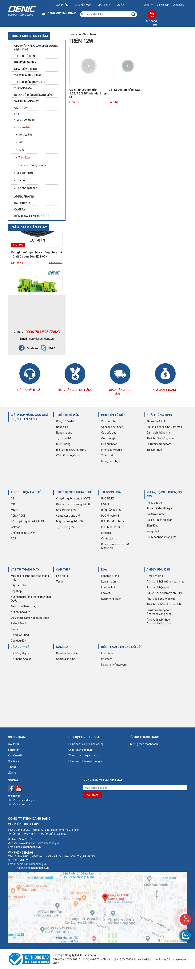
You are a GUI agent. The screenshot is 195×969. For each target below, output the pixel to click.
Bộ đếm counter (156, 514)
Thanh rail (107, 455)
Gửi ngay (92, 794)
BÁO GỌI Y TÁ (20, 647)
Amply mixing (155, 575)
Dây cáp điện (18, 585)
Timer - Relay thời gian (160, 508)
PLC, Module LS (110, 527)
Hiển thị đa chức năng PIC (71, 449)
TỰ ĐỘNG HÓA (111, 492)
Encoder (106, 532)
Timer (14, 629)
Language (178, 4)
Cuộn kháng (63, 444)
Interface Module (111, 449)
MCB (14, 504)
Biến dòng (152, 525)
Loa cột (105, 593)
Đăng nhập (163, 4)
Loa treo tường (110, 575)
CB (12, 498)
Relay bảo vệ (154, 502)
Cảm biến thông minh (159, 432)
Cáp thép (16, 591)
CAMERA (62, 647)
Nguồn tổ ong (64, 432)
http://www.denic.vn (19, 804)
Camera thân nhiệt (67, 653)
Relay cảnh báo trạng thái (162, 537)
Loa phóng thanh (111, 598)
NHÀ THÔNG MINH (159, 415)
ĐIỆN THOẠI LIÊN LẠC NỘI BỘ (121, 647)
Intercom (106, 658)
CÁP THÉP (63, 569)
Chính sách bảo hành (80, 749)
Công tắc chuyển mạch (69, 455)
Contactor (107, 538)
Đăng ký (148, 4)
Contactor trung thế (68, 515)
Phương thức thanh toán (143, 744)
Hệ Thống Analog (21, 658)
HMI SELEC (107, 504)
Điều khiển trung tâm (159, 444)
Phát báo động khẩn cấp (161, 598)
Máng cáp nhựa (110, 461)
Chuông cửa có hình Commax (164, 426)
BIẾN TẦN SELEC (111, 509)
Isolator (15, 527)
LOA (104, 569)
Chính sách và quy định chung (86, 744)
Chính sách (14, 761)
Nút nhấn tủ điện (20, 612)
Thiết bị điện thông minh (161, 438)
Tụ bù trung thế (65, 527)
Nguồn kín (62, 426)
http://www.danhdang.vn (21, 800)
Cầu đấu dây (108, 432)
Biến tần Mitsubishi (112, 521)
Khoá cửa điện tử (157, 421)
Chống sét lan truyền (23, 532)
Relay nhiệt (153, 531)
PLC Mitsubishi (110, 515)
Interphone (107, 653)
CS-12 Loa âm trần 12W (124, 89)
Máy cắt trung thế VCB (69, 521)
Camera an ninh (65, 658)
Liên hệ (74, 102)
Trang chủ (74, 34)
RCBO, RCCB (18, 515)
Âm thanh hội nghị (158, 587)
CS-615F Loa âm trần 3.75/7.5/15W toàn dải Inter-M (88, 93)
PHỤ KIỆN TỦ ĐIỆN (113, 415)
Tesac (59, 581)
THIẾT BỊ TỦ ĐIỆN (67, 415)
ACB (13, 538)
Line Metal (62, 575)
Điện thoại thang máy (23, 606)
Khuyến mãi (83, 4)
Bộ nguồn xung (20, 634)
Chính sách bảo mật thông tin (85, 761)
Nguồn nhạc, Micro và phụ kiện (165, 593)
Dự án (120, 4)
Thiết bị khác (154, 449)
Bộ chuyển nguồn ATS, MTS (27, 521)
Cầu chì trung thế (66, 509)
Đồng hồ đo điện (65, 421)
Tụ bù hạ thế (63, 438)
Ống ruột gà (108, 438)
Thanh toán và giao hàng (83, 755)
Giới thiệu (13, 744)
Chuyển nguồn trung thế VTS (73, 498)
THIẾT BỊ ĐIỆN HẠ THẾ (25, 492)
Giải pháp (104, 4)
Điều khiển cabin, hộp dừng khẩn (30, 617)
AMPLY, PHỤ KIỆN (158, 569)
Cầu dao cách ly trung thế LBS (74, 504)
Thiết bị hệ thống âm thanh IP (164, 604)
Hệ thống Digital (20, 653)
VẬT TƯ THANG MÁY (25, 569)
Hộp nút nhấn (109, 444)
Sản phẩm (62, 4)
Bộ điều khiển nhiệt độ (159, 519)
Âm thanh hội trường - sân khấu (166, 581)
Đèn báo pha (108, 421)
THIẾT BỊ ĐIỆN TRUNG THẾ (74, 492)
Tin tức (12, 766)
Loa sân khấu (109, 587)
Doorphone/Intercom (114, 664)
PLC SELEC (107, 498)
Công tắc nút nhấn (112, 426)
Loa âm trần (108, 581)
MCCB (14, 509)
